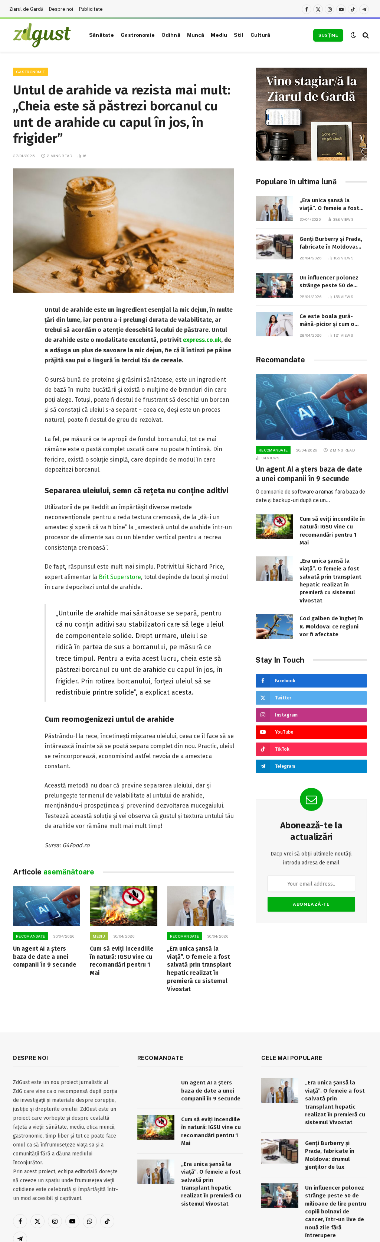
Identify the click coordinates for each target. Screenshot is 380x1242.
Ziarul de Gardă (26, 9)
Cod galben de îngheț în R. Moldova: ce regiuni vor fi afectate (331, 626)
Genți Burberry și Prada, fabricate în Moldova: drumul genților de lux (330, 243)
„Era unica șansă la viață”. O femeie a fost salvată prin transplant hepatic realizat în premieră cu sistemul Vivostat (199, 969)
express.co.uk (202, 339)
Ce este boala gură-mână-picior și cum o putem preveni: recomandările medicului (332, 321)
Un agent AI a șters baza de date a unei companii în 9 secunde (44, 956)
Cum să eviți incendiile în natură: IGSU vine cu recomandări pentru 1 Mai (122, 960)
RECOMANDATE (30, 936)
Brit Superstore (120, 576)
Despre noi (61, 9)
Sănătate (101, 35)
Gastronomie (138, 35)
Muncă (195, 35)
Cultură (260, 35)
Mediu (219, 35)
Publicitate (91, 9)
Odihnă (170, 35)
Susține (328, 35)
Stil (239, 35)
